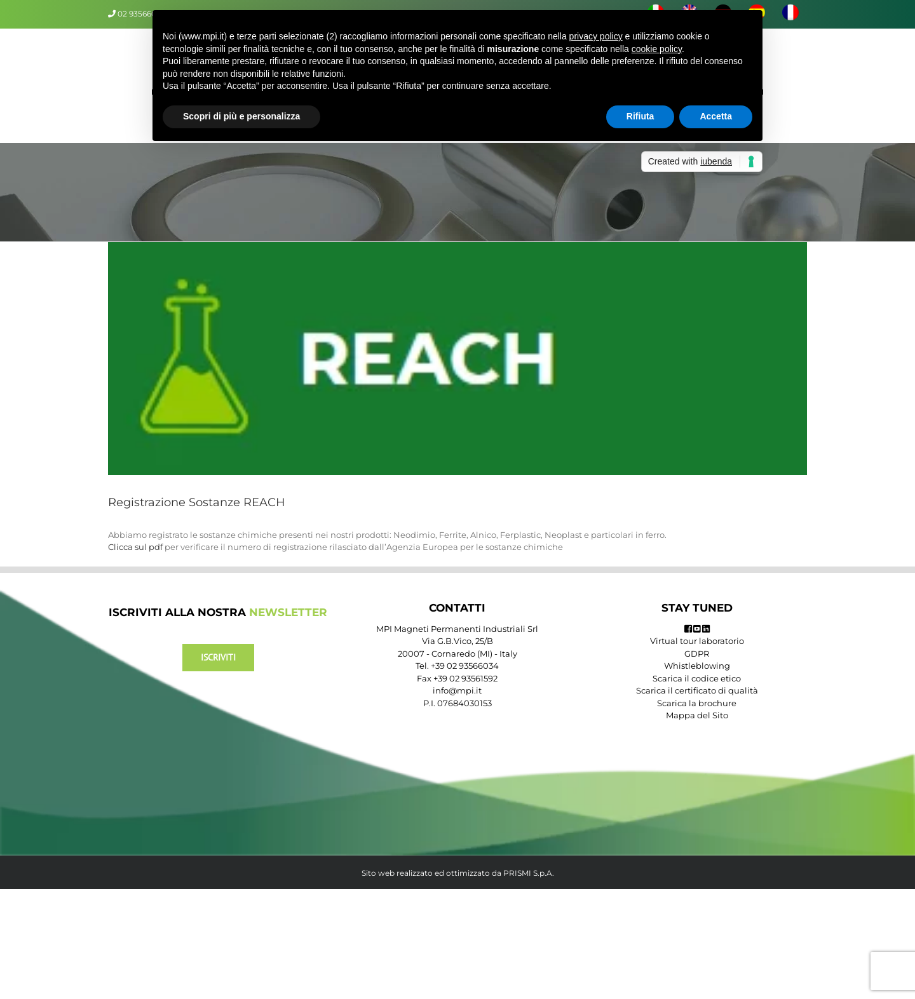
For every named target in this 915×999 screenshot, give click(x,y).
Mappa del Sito (697, 715)
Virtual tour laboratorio (697, 641)
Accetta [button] (716, 116)
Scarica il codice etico (697, 678)
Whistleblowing (697, 665)
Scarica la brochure (696, 703)
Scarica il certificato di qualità (697, 690)
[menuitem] (790, 14)
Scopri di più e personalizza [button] (241, 116)
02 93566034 (142, 13)
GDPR (696, 653)
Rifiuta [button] (640, 116)
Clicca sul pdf (135, 547)
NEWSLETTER (288, 612)
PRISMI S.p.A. (528, 873)
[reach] (457, 358)
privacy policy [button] (596, 36)
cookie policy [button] (657, 49)
